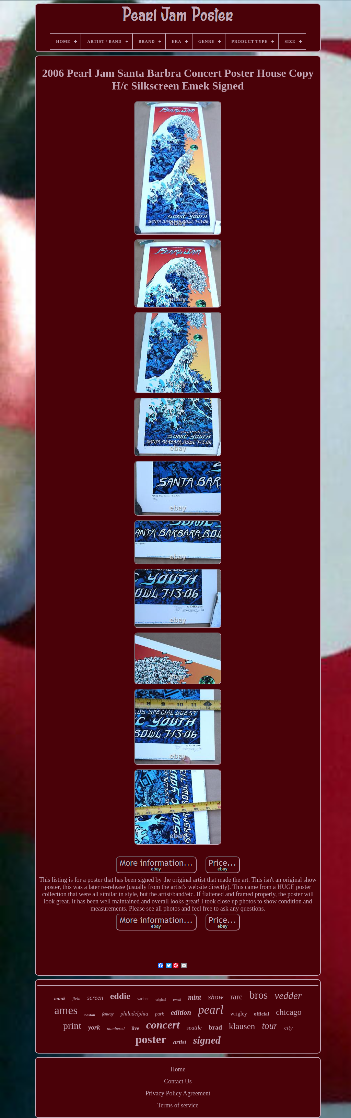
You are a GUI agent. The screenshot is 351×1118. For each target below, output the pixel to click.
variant (143, 998)
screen (95, 997)
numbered (116, 1028)
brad (215, 1027)
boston (89, 1015)
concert (163, 1025)
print (72, 1025)
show (215, 997)
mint (194, 997)
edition (181, 1012)
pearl (210, 1010)
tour (269, 1026)
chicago (289, 1012)
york (94, 1027)
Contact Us (178, 1081)
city (288, 1027)
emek (177, 999)
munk (60, 998)
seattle (194, 1027)
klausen (242, 1026)
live (135, 1028)
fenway (108, 1014)
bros (258, 995)
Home (177, 1069)
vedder (288, 995)
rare (236, 997)
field (76, 998)
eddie (120, 996)
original (160, 999)
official (261, 1014)
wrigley (238, 1014)
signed (207, 1040)
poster (150, 1039)
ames (66, 1010)
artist (179, 1042)
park (159, 1014)
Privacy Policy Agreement (177, 1093)
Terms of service (178, 1105)
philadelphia (134, 1014)
